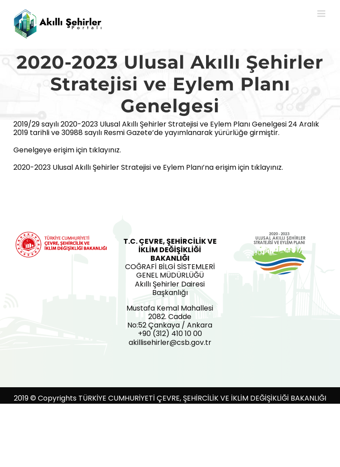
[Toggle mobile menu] (322, 13)
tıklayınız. (105, 150)
